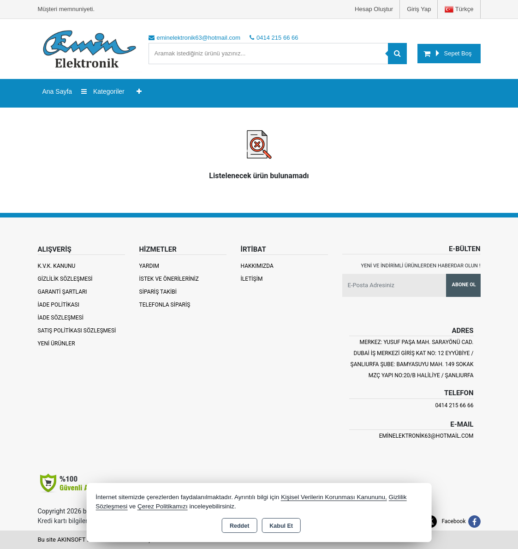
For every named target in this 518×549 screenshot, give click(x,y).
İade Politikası (58, 305)
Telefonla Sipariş (165, 305)
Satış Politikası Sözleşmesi (77, 330)
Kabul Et (281, 526)
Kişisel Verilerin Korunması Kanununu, (334, 497)
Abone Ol (464, 285)
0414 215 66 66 (454, 405)
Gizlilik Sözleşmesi (65, 279)
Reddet (239, 526)
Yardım (149, 266)
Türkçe (459, 9)
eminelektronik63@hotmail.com (426, 436)
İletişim (252, 279)
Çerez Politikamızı (162, 506)
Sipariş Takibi (158, 292)
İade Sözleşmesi (60, 317)
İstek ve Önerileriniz (169, 279)
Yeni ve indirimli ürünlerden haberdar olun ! (421, 266)
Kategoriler (103, 91)
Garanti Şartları (62, 292)
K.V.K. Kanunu (57, 266)
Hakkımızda (257, 266)
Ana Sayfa (57, 91)
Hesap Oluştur (374, 9)
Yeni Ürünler (56, 343)
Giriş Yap (419, 9)
